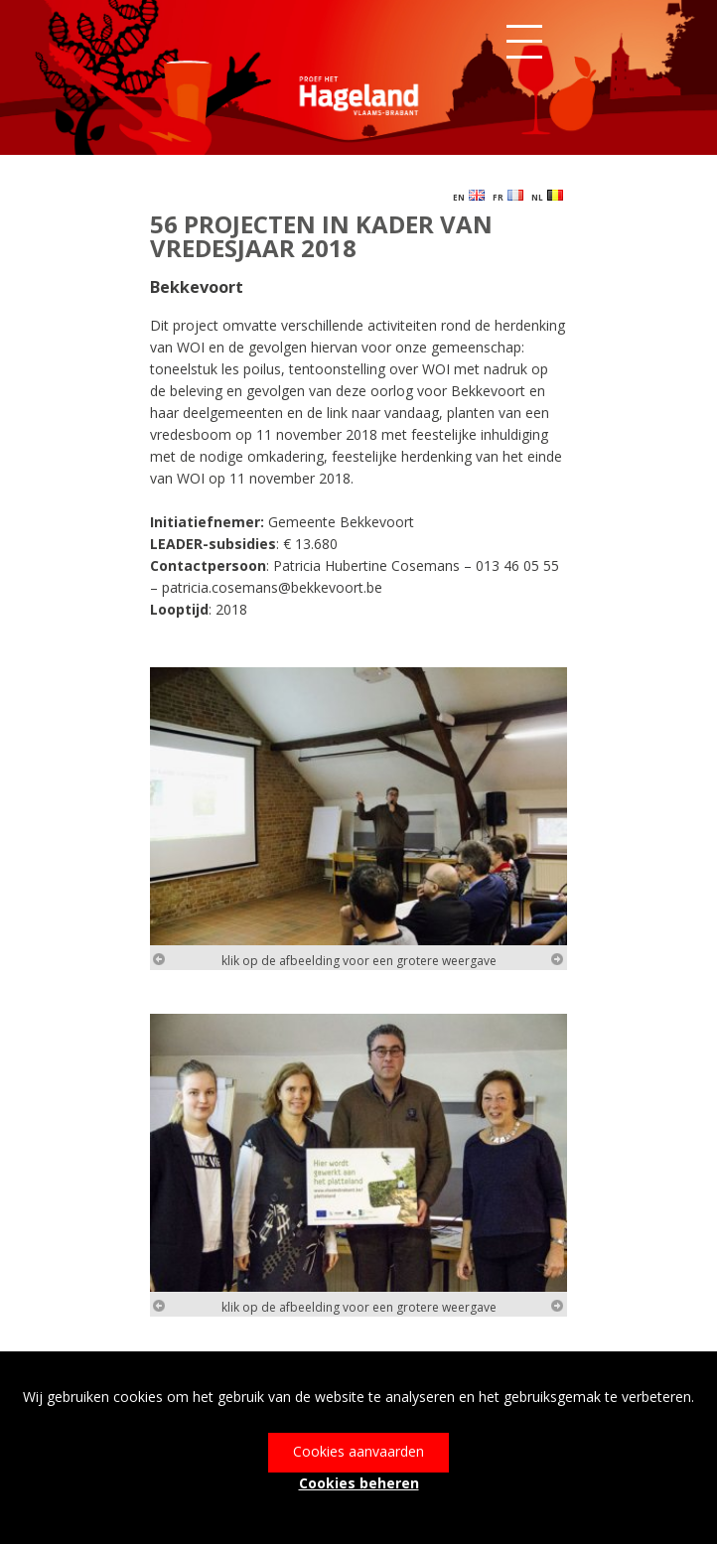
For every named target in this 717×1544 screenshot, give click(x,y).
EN (469, 196)
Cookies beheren (359, 1483)
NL (547, 196)
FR (508, 196)
